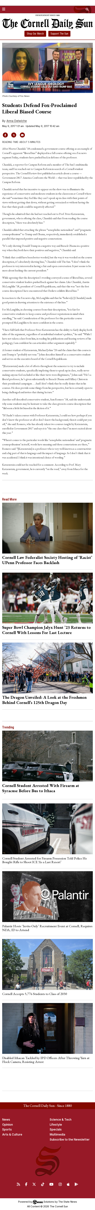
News (6, 1119)
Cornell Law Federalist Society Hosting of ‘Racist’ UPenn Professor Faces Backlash (47, 560)
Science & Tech (60, 1119)
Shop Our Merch (35, 33)
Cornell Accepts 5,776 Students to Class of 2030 (34, 994)
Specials (56, 1129)
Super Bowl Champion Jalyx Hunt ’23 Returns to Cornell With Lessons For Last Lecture (46, 630)
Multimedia (57, 1134)
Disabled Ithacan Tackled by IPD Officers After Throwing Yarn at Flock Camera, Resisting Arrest (45, 1060)
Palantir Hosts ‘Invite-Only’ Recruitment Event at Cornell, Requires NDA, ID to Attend (47, 928)
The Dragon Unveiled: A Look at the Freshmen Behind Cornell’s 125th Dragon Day (44, 700)
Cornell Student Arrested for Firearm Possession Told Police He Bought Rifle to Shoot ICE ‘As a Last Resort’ (44, 860)
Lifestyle (56, 1124)
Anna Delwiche (16, 121)
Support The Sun (59, 33)
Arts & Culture (12, 1134)
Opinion (7, 1124)
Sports (7, 1129)
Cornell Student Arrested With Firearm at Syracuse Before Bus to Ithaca (40, 788)
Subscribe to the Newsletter (70, 1139)
